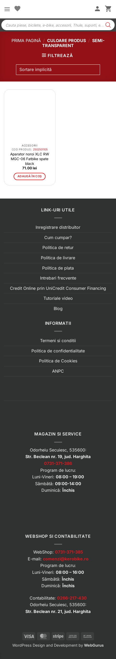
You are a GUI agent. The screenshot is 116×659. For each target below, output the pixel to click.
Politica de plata (58, 268)
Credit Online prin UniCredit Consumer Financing (58, 288)
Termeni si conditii (58, 340)
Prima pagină (26, 40)
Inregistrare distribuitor (58, 227)
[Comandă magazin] (58, 69)
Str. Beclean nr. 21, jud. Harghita (58, 611)
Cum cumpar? (58, 237)
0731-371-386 (58, 463)
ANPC (58, 371)
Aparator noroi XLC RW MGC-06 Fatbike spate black (29, 159)
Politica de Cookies (58, 360)
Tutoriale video (58, 298)
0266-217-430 (72, 598)
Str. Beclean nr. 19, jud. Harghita (58, 456)
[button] (7, 9)
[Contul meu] (97, 9)
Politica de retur (58, 247)
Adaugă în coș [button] (30, 176)
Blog (58, 308)
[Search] (108, 25)
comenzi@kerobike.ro (66, 558)
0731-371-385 (69, 552)
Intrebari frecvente (58, 278)
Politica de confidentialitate (58, 350)
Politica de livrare (58, 257)
